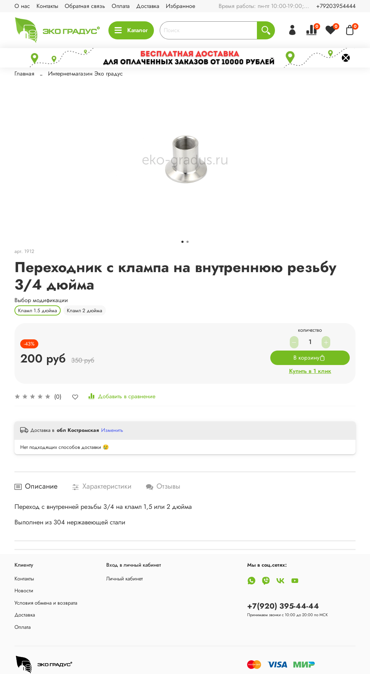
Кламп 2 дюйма (84, 310)
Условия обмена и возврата (45, 602)
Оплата (121, 6)
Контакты (47, 6)
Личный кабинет (124, 578)
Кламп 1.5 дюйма (37, 310)
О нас (22, 6)
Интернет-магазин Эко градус (85, 73)
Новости (23, 590)
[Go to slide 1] (182, 242)
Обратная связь (85, 6)
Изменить (112, 430)
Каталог (131, 30)
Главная (24, 73)
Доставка (147, 6)
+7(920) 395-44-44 (283, 606)
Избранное (180, 6)
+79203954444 (336, 6)
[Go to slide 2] (187, 242)
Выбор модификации (41, 300)
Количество (310, 331)
